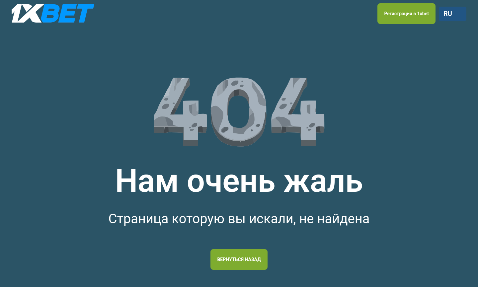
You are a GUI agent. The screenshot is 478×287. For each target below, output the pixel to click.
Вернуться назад (239, 259)
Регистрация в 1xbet (406, 13)
